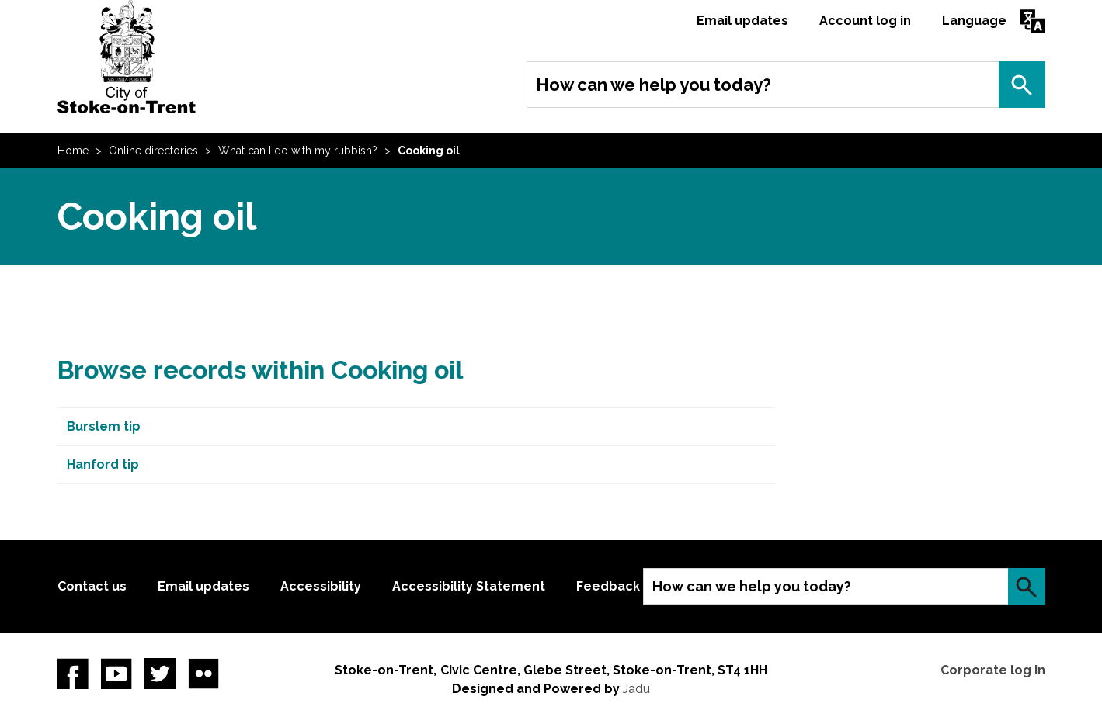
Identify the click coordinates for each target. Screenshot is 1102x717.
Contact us (92, 586)
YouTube (116, 673)
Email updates (742, 20)
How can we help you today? (653, 84)
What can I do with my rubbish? (297, 150)
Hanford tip (103, 464)
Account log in (865, 20)
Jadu (636, 688)
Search (1022, 84)
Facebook (73, 673)
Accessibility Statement (468, 586)
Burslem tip (104, 426)
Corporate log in (992, 670)
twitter (160, 673)
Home (73, 150)
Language (974, 20)
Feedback (608, 586)
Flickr (203, 673)
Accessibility (320, 586)
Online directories (153, 150)
